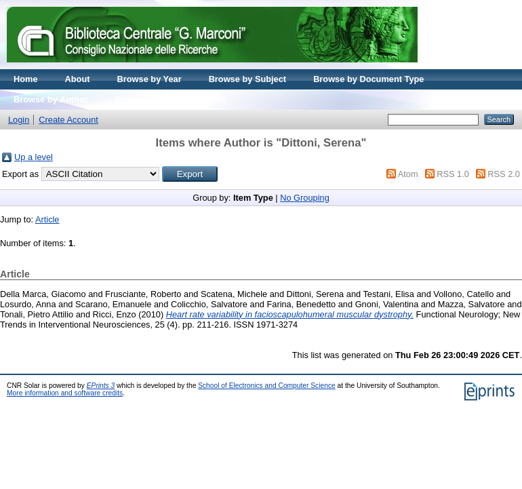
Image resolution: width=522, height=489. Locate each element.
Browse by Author (51, 99)
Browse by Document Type (368, 79)
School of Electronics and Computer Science (267, 385)
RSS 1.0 (453, 174)
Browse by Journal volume (170, 99)
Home (26, 79)
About (77, 79)
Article (47, 219)
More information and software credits (65, 393)
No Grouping (304, 198)
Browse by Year (149, 79)
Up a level (33, 157)
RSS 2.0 (503, 174)
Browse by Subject (248, 79)
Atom (408, 174)
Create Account (68, 120)
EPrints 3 (101, 385)
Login (18, 120)
